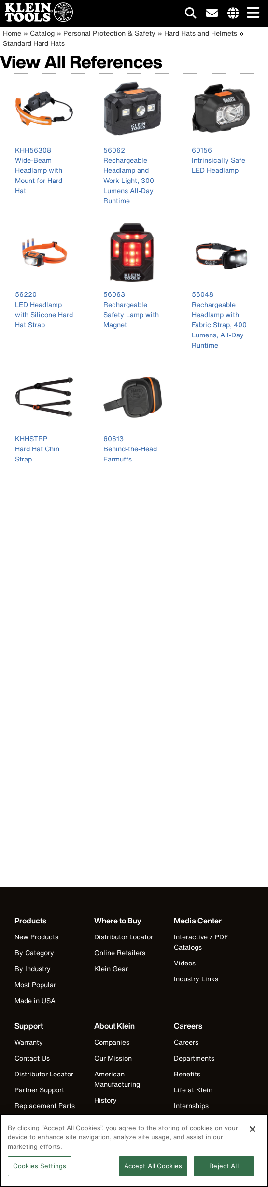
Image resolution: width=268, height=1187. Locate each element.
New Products (36, 937)
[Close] (252, 1132)
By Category (34, 953)
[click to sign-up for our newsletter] (212, 13)
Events (104, 1116)
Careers (186, 1042)
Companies (111, 1042)
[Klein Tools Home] (36, 19)
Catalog (42, 33)
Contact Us (32, 1058)
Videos (185, 963)
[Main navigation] (251, 13)
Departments (194, 1058)
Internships (191, 1106)
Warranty (28, 1042)
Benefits (187, 1074)
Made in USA (35, 1000)
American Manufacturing (117, 1079)
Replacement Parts (44, 1106)
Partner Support (39, 1090)
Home (12, 33)
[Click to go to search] (191, 15)
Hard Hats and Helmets (200, 33)
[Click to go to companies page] (233, 13)
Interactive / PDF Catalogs (201, 942)
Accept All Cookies (153, 1169)
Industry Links (196, 979)
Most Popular (35, 984)
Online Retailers (119, 953)
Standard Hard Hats (34, 43)
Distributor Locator (123, 937)
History (105, 1100)
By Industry (32, 969)
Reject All (223, 1169)
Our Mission (113, 1058)
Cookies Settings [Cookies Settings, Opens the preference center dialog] (39, 1169)
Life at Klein (193, 1090)
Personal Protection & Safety (109, 33)
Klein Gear (111, 969)
